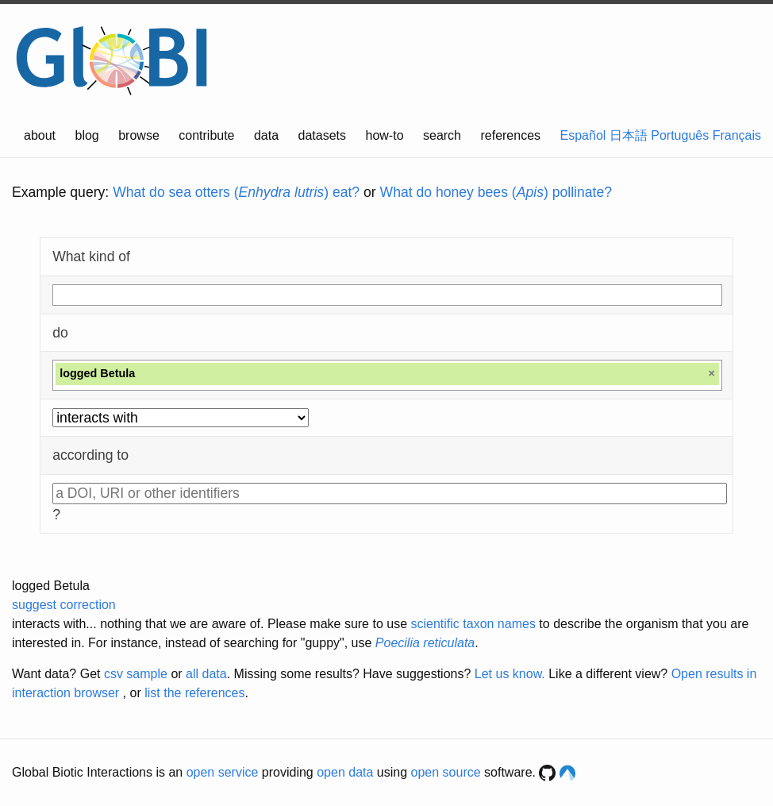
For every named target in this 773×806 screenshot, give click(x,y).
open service (223, 772)
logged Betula (51, 585)
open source (446, 772)
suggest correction (64, 604)
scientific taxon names (472, 624)
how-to (385, 135)
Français (737, 135)
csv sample (135, 674)
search (442, 135)
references (510, 135)
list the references (194, 693)
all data (206, 674)
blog (87, 135)
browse (139, 135)
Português (680, 135)
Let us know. (510, 674)
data (266, 135)
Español (583, 135)
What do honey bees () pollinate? (496, 192)
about (40, 135)
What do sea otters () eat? (236, 192)
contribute (206, 135)
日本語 (629, 135)
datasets (322, 135)
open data (345, 772)
